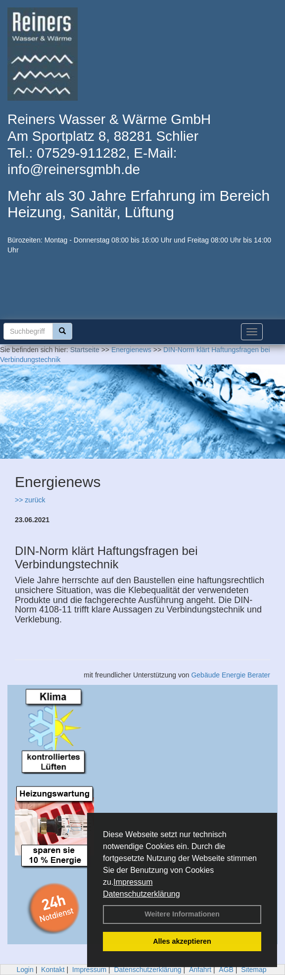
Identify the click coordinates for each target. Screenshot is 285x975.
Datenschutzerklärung (141, 894)
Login (24, 970)
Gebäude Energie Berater (230, 675)
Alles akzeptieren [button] (182, 941)
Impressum (132, 882)
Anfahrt (200, 970)
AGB (226, 970)
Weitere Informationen (182, 914)
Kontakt (52, 970)
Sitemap (253, 970)
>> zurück (30, 500)
